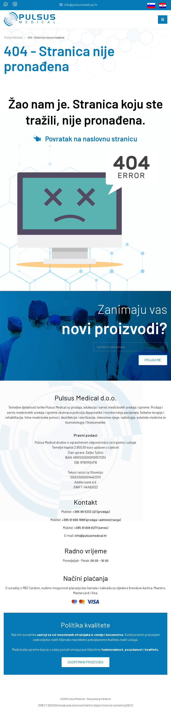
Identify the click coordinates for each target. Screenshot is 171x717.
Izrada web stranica (70, 705)
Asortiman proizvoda (85, 662)
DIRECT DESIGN (47, 705)
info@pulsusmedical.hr (81, 4)
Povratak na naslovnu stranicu (85, 138)
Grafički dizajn (92, 705)
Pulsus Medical (13, 37)
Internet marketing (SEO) (117, 705)
